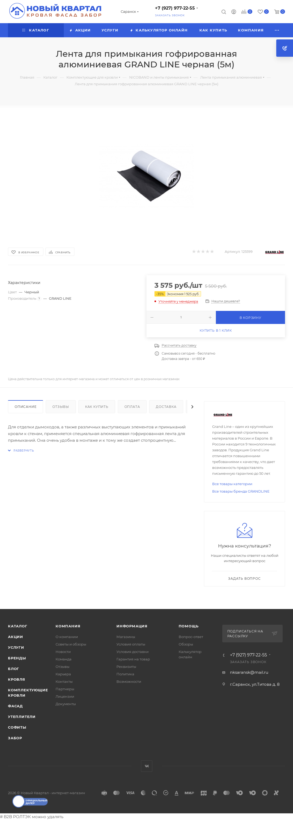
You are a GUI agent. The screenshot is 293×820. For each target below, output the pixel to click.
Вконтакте (146, 766)
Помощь (189, 626)
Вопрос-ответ (191, 637)
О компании (67, 637)
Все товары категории (232, 484)
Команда (64, 659)
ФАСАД (15, 706)
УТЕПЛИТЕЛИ (22, 717)
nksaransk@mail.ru (249, 672)
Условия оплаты (130, 644)
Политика (125, 674)
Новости (63, 651)
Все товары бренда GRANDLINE (241, 491)
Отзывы (60, 407)
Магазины (125, 637)
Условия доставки (132, 651)
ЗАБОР (15, 738)
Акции (15, 637)
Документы (66, 704)
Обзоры (186, 644)
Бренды (17, 658)
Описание (25, 407)
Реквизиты (126, 666)
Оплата (132, 407)
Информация (132, 626)
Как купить (96, 407)
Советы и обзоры (71, 644)
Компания (68, 626)
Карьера (63, 674)
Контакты (64, 681)
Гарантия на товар (133, 659)
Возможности (128, 681)
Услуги (16, 647)
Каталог (17, 626)
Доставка (166, 407)
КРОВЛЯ (16, 679)
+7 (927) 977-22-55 (175, 8)
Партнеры (65, 689)
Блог (13, 669)
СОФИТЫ (17, 727)
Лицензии (65, 696)
